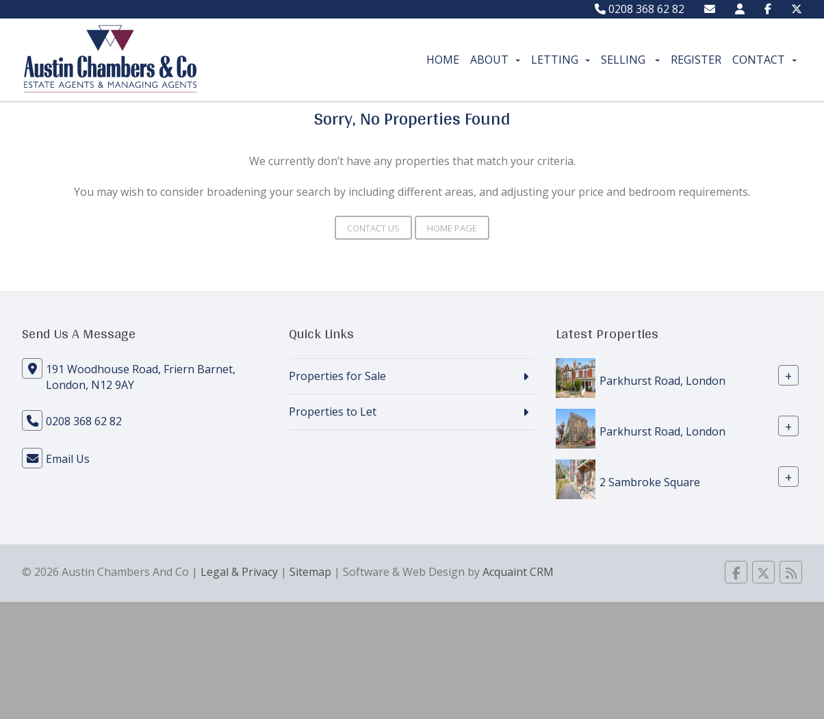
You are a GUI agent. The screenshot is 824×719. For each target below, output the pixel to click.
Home (442, 59)
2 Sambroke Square (650, 482)
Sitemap (310, 571)
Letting (560, 59)
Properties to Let (332, 411)
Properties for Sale (337, 375)
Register (696, 59)
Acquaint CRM (518, 571)
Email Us (68, 458)
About (495, 59)
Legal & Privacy (239, 571)
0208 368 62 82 (639, 8)
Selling (630, 59)
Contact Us (373, 228)
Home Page (452, 228)
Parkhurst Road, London (662, 380)
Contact (764, 59)
